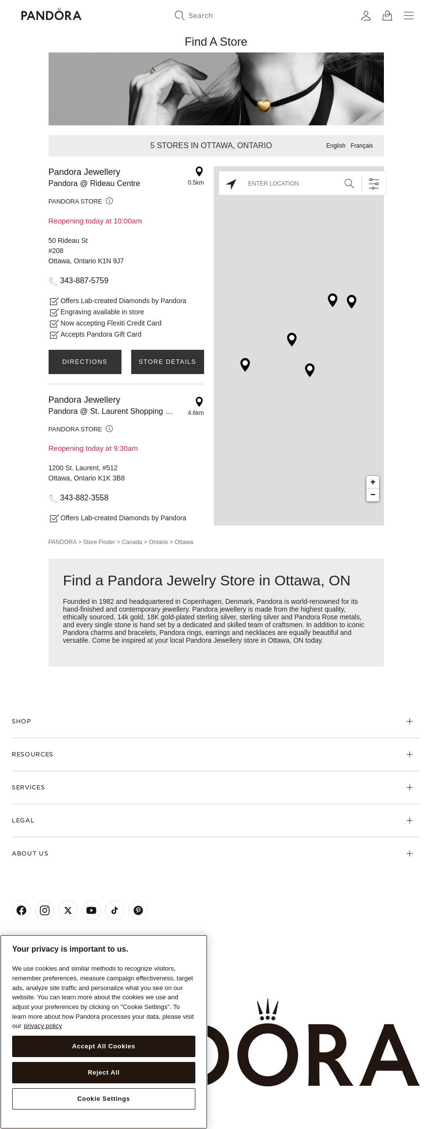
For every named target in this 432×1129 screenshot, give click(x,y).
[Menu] (408, 15)
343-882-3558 (84, 498)
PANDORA (63, 542)
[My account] (366, 15)
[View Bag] (387, 15)
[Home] (216, 1042)
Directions (84, 361)
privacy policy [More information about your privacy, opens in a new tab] (43, 1025)
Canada (132, 542)
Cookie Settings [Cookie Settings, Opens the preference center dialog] (103, 1098)
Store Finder (99, 542)
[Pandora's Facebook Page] (21, 910)
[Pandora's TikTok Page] (114, 910)
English (335, 145)
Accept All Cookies (103, 1046)
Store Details (167, 361)
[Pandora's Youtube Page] (91, 910)
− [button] (373, 495)
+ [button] (373, 482)
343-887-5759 (84, 280)
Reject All (103, 1072)
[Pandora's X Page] (68, 910)
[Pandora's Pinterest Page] (138, 910)
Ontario (158, 542)
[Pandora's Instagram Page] (44, 910)
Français (361, 145)
